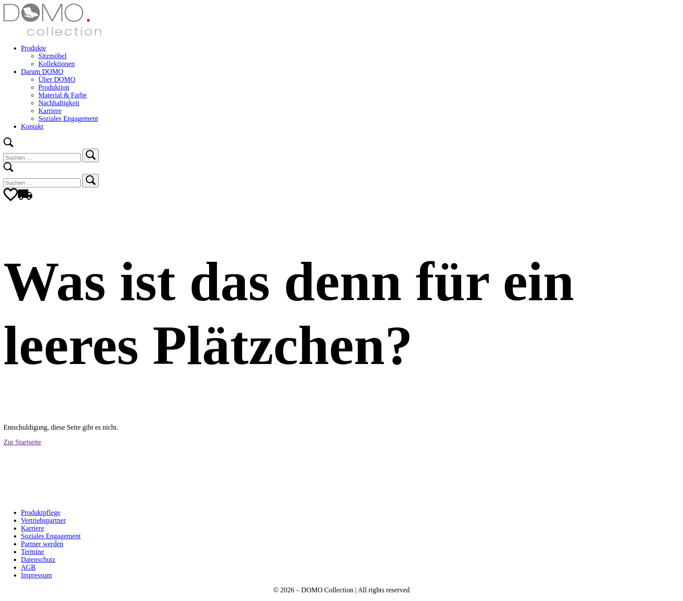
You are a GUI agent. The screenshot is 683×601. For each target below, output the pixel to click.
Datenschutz (38, 559)
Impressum (36, 575)
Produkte (33, 48)
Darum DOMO (42, 71)
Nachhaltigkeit (58, 103)
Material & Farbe (62, 95)
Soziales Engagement (68, 118)
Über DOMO (56, 79)
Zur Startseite (22, 442)
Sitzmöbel (52, 56)
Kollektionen (56, 63)
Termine (32, 551)
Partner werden (42, 544)
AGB (28, 567)
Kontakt (32, 126)
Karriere (49, 110)
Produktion (53, 87)
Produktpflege (41, 512)
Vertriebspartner (43, 520)
